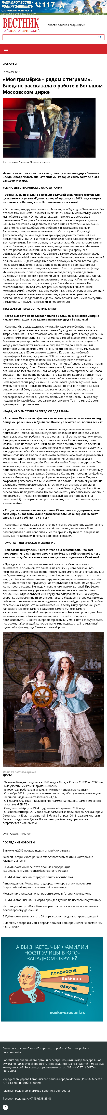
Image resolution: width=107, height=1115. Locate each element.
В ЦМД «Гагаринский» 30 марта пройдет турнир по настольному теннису (52, 900)
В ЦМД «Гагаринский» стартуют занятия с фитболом (38, 877)
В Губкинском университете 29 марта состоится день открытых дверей (50, 916)
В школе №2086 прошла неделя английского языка (36, 850)
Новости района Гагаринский (65, 25)
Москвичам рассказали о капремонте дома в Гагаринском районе (47, 893)
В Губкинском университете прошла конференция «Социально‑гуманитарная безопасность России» (36, 869)
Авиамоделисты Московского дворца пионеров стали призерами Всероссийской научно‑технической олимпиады (47, 885)
